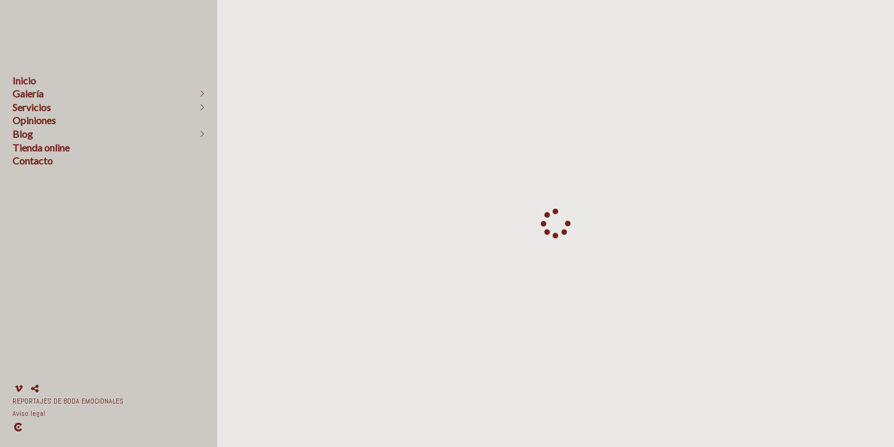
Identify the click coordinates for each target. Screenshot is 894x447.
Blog (22, 134)
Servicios (31, 107)
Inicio (24, 80)
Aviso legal (28, 413)
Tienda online (41, 147)
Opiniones (34, 120)
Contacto (32, 160)
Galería (27, 93)
